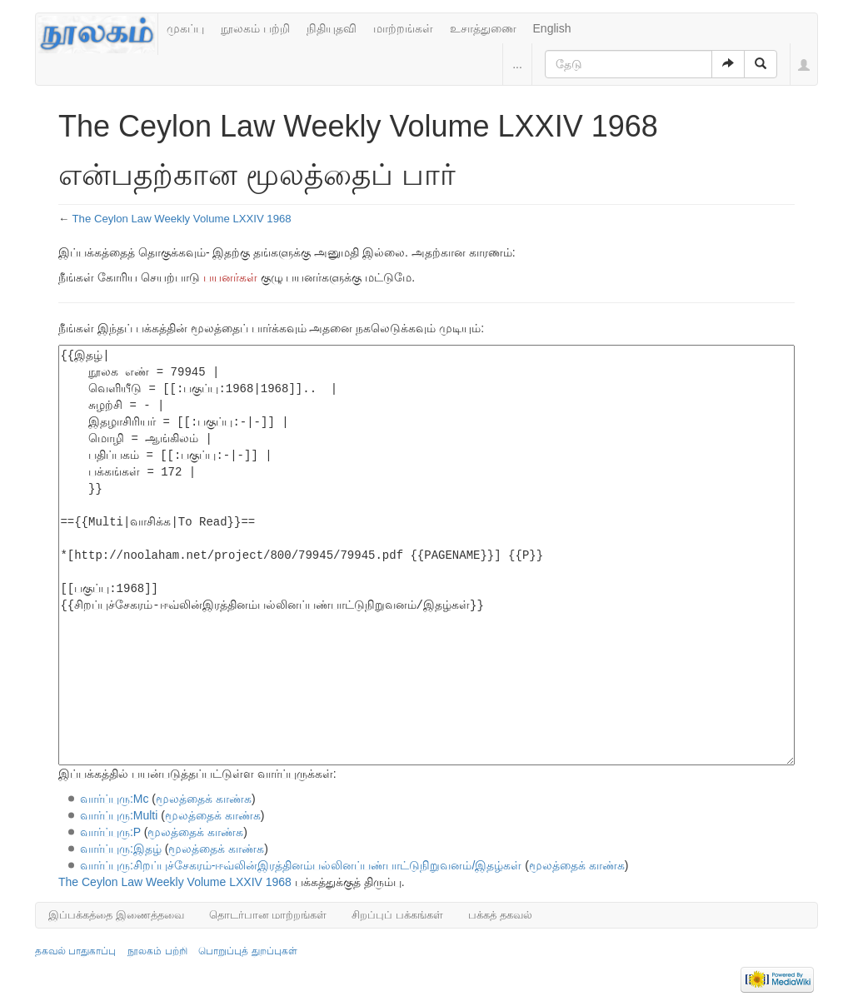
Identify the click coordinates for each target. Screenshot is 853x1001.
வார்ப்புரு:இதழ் (121, 848)
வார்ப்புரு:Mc (114, 798)
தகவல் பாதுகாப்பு (75, 951)
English (552, 28)
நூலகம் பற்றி (255, 28)
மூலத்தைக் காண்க (204, 798)
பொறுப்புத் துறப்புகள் (247, 951)
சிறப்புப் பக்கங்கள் (397, 915)
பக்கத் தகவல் (500, 915)
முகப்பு (185, 28)
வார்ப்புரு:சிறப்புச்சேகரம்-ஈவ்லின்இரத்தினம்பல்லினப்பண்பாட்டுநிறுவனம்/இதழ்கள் (300, 865)
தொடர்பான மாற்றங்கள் (268, 915)
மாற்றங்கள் (403, 28)
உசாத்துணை (483, 28)
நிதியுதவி (332, 28)
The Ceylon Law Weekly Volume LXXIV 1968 (182, 218)
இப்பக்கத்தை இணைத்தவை (116, 915)
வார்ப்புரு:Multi (118, 815)
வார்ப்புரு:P (110, 832)
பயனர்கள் (230, 277)
